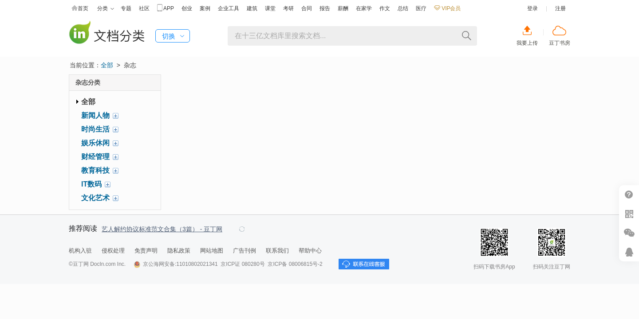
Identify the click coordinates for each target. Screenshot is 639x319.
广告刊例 (244, 250)
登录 (532, 8)
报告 (325, 8)
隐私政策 (178, 250)
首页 (79, 8)
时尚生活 (95, 129)
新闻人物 (95, 115)
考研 (288, 8)
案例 (205, 8)
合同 (306, 8)
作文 (384, 8)
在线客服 (629, 251)
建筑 (252, 8)
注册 (560, 8)
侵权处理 (113, 250)
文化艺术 (95, 198)
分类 (105, 8)
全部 (107, 65)
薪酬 (343, 8)
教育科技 (95, 170)
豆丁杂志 (106, 33)
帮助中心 (310, 250)
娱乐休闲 (95, 143)
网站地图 (211, 250)
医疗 (421, 8)
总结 (403, 8)
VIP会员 (447, 8)
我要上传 (527, 43)
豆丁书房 (559, 43)
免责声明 (146, 250)
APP (165, 8)
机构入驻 (80, 250)
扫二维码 (629, 213)
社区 (144, 8)
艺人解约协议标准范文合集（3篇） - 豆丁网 (162, 229)
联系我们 (277, 250)
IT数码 (91, 184)
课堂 (270, 8)
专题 (126, 8)
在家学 (364, 8)
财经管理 (95, 156)
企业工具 (228, 8)
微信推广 (629, 232)
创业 (186, 8)
